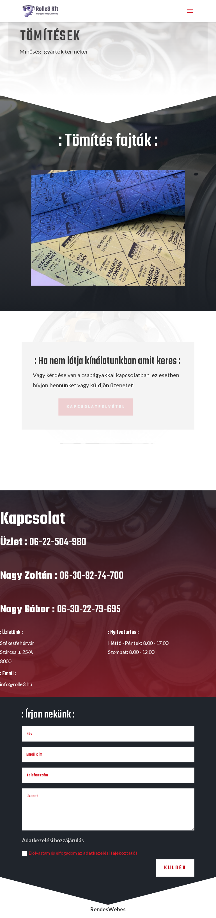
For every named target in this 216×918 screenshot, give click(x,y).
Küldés (175, 877)
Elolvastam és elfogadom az (79, 863)
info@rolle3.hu (16, 694)
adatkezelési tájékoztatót (110, 862)
